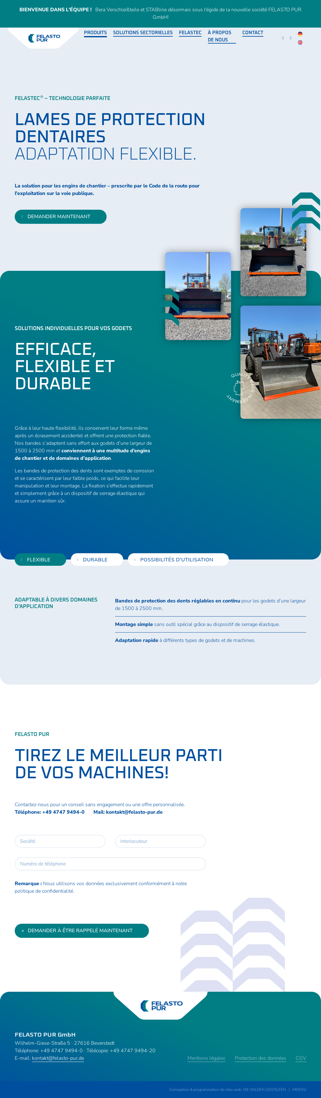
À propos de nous (219, 36)
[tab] (40, 559)
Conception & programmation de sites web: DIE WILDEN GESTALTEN (228, 1089)
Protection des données (260, 1058)
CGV (301, 1058)
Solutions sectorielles (143, 32)
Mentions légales (206, 1058)
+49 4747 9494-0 (63, 812)
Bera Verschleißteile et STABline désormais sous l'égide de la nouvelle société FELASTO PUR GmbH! (160, 14)
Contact (252, 32)
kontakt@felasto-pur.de (134, 812)
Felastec (190, 32)
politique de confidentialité (44, 891)
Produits (95, 32)
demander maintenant (56, 216)
